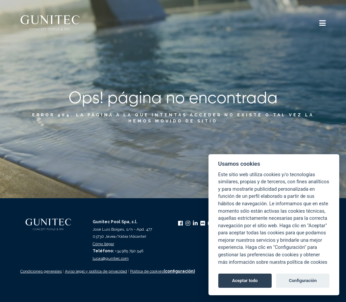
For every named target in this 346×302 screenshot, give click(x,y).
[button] (322, 24)
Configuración (303, 280)
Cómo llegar (103, 243)
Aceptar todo (245, 280)
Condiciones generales (41, 271)
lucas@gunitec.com (111, 258)
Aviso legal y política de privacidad (96, 271)
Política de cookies (147, 271)
